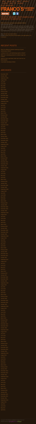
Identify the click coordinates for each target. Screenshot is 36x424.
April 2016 (3, 292)
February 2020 (4, 203)
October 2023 (4, 122)
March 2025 (3, 89)
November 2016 (4, 279)
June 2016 (3, 288)
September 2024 (4, 101)
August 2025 (3, 80)
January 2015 (4, 322)
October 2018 (4, 234)
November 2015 (4, 302)
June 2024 (3, 107)
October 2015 (4, 304)
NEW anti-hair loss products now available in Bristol (13, 23)
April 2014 (3, 339)
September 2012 (4, 376)
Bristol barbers (17, 35)
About (19, 1)
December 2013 (4, 347)
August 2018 (3, 238)
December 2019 (4, 206)
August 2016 (3, 284)
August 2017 (3, 261)
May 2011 (3, 407)
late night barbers (25, 35)
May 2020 (3, 197)
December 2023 (4, 119)
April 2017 (3, 269)
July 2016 (3, 286)
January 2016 (4, 298)
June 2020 (3, 195)
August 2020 (3, 191)
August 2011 (3, 402)
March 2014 (3, 341)
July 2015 (3, 310)
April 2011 (3, 409)
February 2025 (4, 91)
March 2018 (3, 247)
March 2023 (3, 134)
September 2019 (4, 212)
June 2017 (3, 265)
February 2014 (4, 343)
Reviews (20, 3)
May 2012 (3, 384)
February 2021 (4, 181)
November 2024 (4, 97)
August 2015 (3, 308)
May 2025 (3, 85)
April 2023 (3, 132)
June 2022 (3, 150)
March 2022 (3, 156)
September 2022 (4, 144)
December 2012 (4, 370)
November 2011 (4, 396)
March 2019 (3, 224)
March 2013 (3, 365)
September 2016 (4, 283)
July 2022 (3, 148)
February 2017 (4, 273)
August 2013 (3, 355)
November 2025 (4, 74)
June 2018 (3, 242)
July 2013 (3, 357)
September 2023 (4, 124)
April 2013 (3, 363)
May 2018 (3, 244)
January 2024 (4, 117)
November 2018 (4, 232)
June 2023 (3, 128)
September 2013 (4, 353)
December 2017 (4, 253)
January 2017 (4, 275)
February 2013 (4, 366)
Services (25, 1)
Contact (5, 3)
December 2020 (4, 185)
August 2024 (3, 103)
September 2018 (4, 236)
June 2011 (3, 406)
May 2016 (3, 290)
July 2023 (3, 126)
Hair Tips (13, 3)
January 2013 (4, 368)
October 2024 (4, 99)
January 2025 (4, 93)
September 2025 (4, 78)
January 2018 (4, 251)
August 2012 (3, 378)
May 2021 (3, 175)
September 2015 (4, 306)
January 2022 (4, 160)
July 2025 (3, 81)
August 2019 (3, 214)
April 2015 (3, 316)
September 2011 (4, 400)
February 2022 (4, 158)
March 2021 (3, 179)
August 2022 (3, 146)
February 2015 (4, 320)
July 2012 (3, 380)
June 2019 (3, 218)
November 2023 (4, 121)
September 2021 (4, 167)
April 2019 (3, 222)
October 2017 (4, 257)
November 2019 (4, 208)
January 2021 (4, 183)
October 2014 (4, 327)
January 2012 (4, 392)
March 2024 (3, 113)
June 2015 (3, 312)
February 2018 (4, 249)
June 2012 (3, 382)
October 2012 (4, 374)
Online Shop (11, 1)
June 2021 (3, 173)
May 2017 (3, 267)
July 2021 (3, 171)
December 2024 (4, 95)
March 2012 (3, 388)
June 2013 (3, 359)
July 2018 (3, 240)
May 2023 (3, 130)
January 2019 (4, 228)
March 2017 (3, 271)
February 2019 (4, 226)
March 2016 (3, 294)
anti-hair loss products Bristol (10, 34)
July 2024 (3, 105)
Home (3, 1)
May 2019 (3, 220)
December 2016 (4, 277)
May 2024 (3, 109)
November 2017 (4, 255)
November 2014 (4, 325)
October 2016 (4, 281)
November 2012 (4, 372)
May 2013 (3, 361)
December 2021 (4, 162)
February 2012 (4, 390)
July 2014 (3, 333)
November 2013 (4, 349)
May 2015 (3, 314)
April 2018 (3, 245)
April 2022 (3, 154)
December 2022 (4, 138)
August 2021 (3, 169)
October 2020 (4, 187)
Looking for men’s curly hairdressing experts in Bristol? (13, 53)
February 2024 (4, 115)
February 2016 (4, 296)
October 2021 (4, 165)
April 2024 (3, 111)
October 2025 (4, 76)
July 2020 (3, 193)
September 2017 (4, 259)
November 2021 (4, 163)
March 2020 (3, 201)
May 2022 (3, 152)
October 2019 (4, 210)
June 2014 (3, 335)
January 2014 (4, 345)
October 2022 (4, 142)
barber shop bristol (9, 35)
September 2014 (4, 329)
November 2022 (4, 140)
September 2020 (4, 189)
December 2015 (4, 300)
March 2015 (3, 318)
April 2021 (3, 177)
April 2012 (3, 386)
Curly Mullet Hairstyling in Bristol (8, 62)
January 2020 (4, 204)
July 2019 (3, 216)
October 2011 (4, 398)
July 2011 (3, 404)
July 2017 (3, 263)
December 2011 (4, 394)
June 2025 (3, 83)
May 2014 (3, 337)
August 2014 (3, 331)
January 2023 (4, 136)
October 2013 (4, 351)
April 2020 (3, 199)
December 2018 (4, 230)
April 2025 (3, 87)
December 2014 (4, 324)
